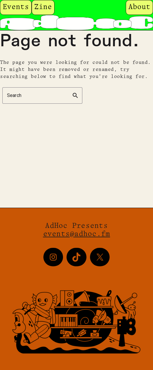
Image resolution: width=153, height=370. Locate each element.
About (139, 7)
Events (16, 7)
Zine (43, 7)
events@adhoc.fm (76, 234)
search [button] (75, 95)
